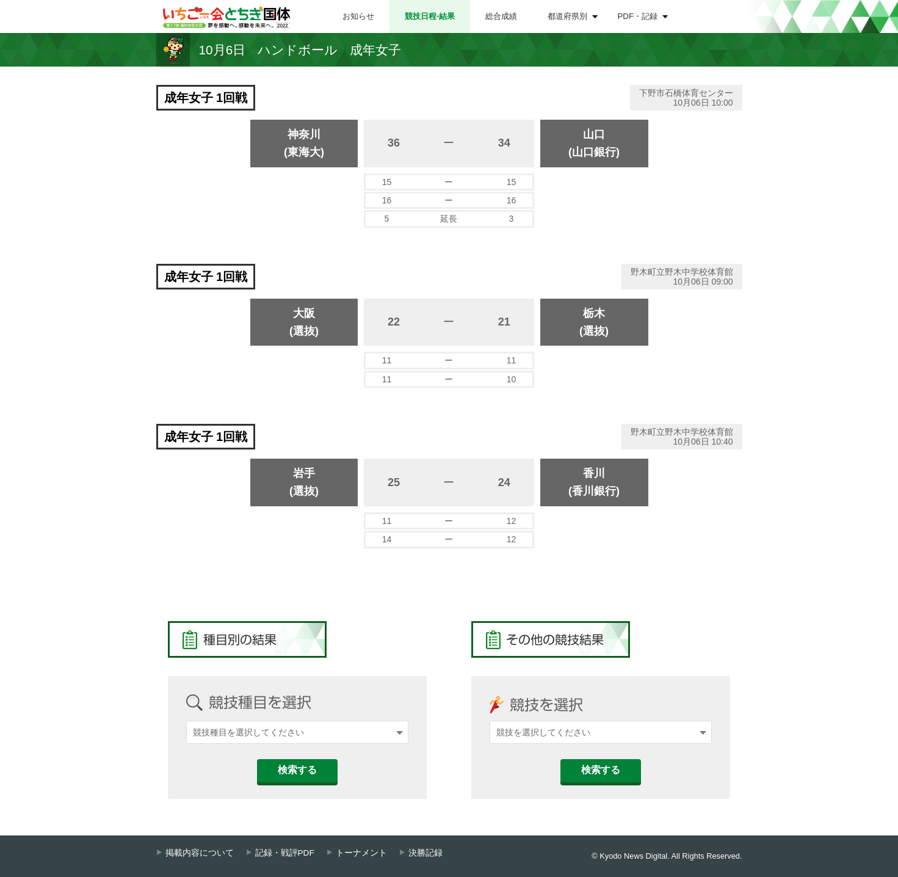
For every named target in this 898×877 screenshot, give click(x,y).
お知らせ (358, 16)
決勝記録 (425, 852)
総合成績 (501, 16)
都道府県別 (567, 16)
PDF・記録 (638, 16)
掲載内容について (199, 852)
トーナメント (361, 852)
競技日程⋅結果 (430, 16)
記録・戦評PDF (284, 852)
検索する (297, 770)
